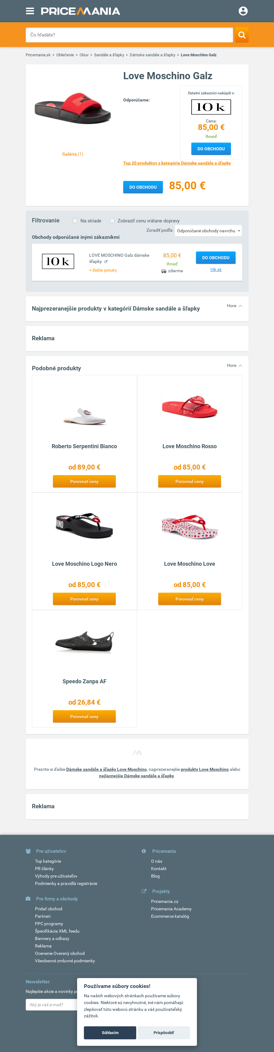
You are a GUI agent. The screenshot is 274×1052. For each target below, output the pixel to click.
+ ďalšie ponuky (103, 270)
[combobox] (208, 230)
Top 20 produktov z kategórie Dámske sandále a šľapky (177, 163)
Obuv (84, 55)
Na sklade (90, 221)
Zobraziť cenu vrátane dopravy (149, 221)
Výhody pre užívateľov (56, 876)
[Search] (242, 34)
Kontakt (159, 868)
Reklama (43, 945)
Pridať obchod (48, 908)
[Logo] (211, 106)
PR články (44, 868)
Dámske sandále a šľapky (152, 55)
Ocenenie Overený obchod (60, 953)
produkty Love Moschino (205, 769)
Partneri (42, 916)
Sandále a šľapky (109, 55)
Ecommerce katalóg (170, 916)
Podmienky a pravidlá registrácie (66, 883)
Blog (155, 876)
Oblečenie (65, 55)
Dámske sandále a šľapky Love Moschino (106, 769)
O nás (156, 861)
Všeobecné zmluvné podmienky (65, 960)
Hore (231, 305)
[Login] (243, 12)
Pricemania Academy (171, 908)
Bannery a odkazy (52, 938)
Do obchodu (211, 148)
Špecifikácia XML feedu (57, 931)
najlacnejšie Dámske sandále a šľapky (136, 775)
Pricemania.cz (164, 901)
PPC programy (49, 923)
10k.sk (216, 269)
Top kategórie (48, 861)
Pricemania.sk (38, 55)
